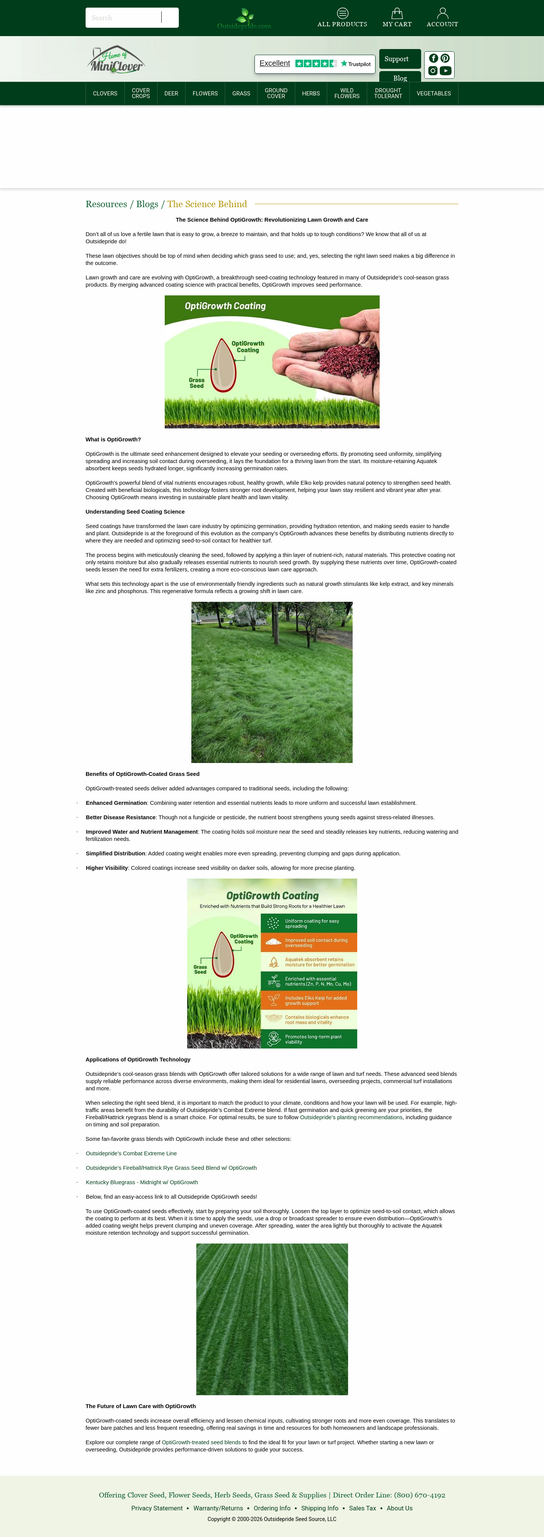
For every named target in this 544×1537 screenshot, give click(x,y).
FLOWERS (205, 93)
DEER (171, 93)
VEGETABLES (434, 93)
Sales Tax (359, 1508)
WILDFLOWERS (346, 93)
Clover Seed (146, 1495)
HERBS (311, 93)
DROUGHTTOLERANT (388, 93)
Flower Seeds (189, 1495)
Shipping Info (318, 1508)
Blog (400, 78)
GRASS (241, 93)
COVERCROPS (141, 93)
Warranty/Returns (219, 1508)
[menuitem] (105, 93)
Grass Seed (272, 1495)
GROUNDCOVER (276, 93)
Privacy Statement (160, 1508)
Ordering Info (271, 1508)
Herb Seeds (232, 1495)
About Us (395, 1508)
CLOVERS (105, 93)
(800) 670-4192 (419, 1495)
